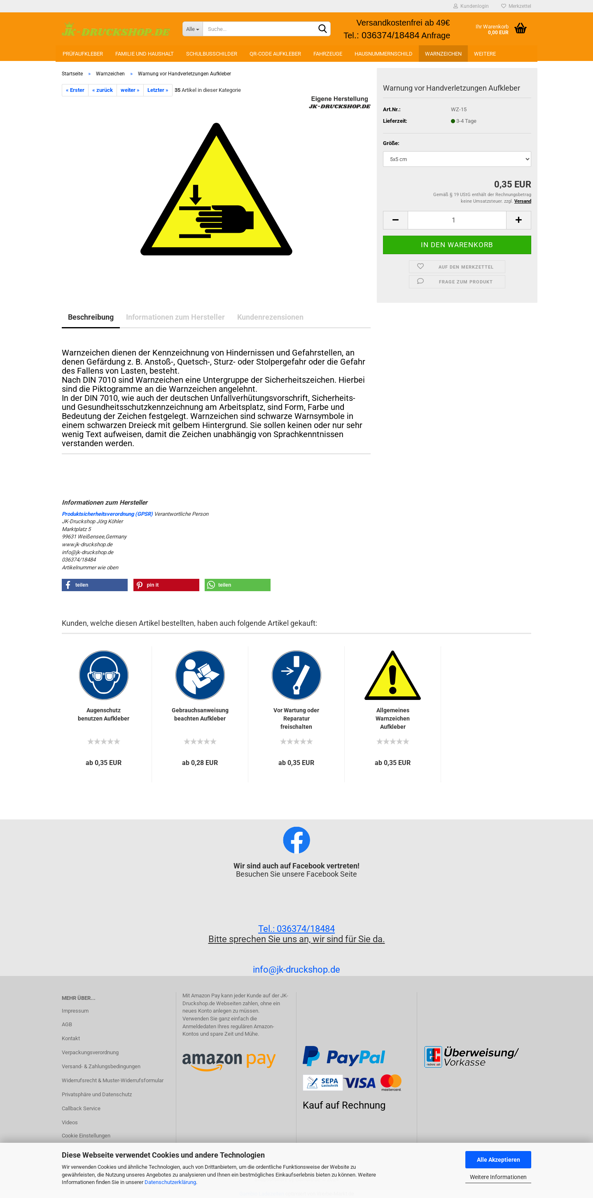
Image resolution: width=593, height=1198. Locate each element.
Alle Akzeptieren (498, 1159)
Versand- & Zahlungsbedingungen (101, 1066)
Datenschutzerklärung (170, 1182)
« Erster (75, 90)
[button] (95, 585)
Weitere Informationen (498, 1177)
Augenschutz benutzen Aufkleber (103, 714)
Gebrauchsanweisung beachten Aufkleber (200, 714)
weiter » (130, 90)
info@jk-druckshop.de (296, 969)
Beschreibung (91, 317)
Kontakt (71, 1038)
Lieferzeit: (395, 121)
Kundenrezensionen (270, 317)
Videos (70, 1122)
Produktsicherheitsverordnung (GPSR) (107, 514)
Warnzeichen (443, 54)
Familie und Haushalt (144, 54)
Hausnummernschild (384, 54)
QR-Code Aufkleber (275, 54)
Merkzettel (516, 6)
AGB (67, 1024)
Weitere (485, 54)
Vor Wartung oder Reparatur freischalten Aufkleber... (296, 719)
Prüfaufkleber (83, 54)
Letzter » (157, 90)
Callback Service (81, 1108)
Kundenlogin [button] (471, 6)
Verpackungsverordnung (90, 1052)
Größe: (391, 143)
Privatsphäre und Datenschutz (97, 1094)
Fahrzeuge (327, 54)
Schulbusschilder (211, 54)
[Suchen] (323, 29)
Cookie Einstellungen (86, 1135)
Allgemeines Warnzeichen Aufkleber (393, 718)
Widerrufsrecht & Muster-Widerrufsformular (112, 1080)
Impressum (75, 1011)
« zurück (102, 90)
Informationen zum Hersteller (175, 317)
